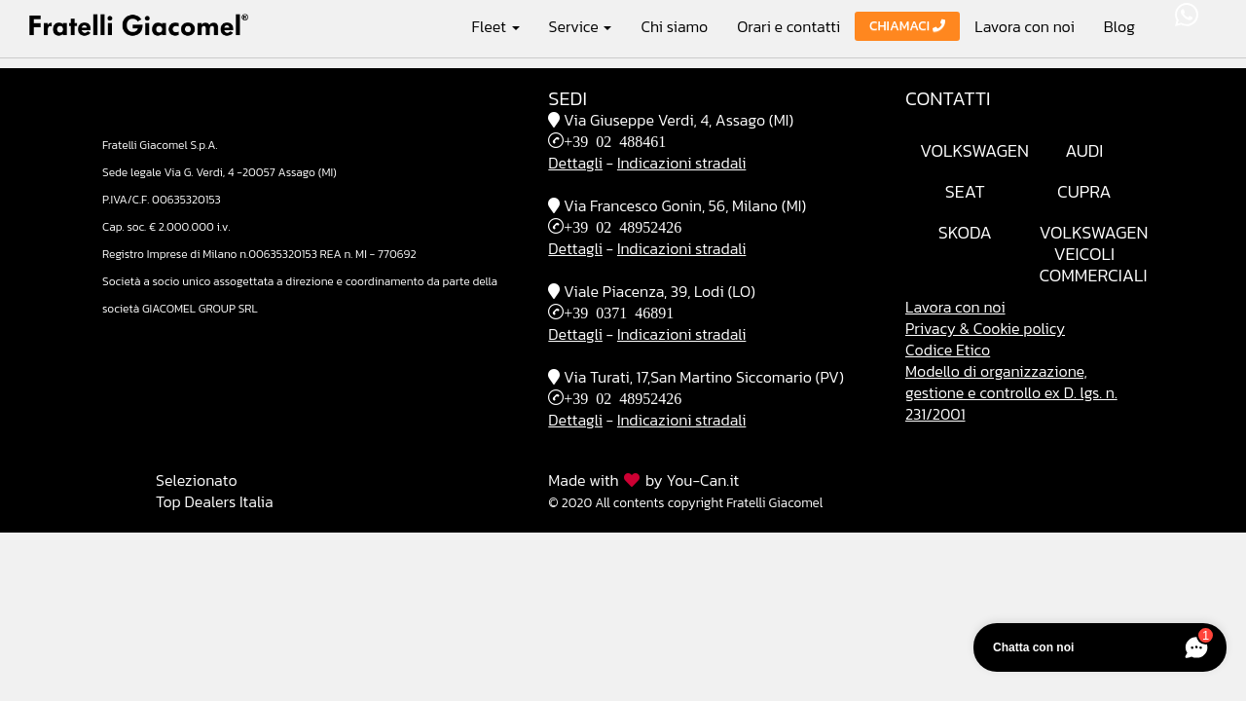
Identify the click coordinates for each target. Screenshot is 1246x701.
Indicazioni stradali (681, 162)
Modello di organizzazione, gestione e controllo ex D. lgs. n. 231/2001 (1011, 392)
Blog (1119, 26)
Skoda (965, 232)
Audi (1084, 150)
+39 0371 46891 (619, 311)
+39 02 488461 (615, 140)
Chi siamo (674, 26)
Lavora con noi (1024, 26)
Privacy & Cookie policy (985, 328)
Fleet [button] (496, 25)
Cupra (1084, 191)
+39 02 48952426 (622, 226)
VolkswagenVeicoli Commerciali (1093, 253)
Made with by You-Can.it (643, 480)
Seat (965, 191)
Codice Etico (947, 349)
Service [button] (580, 25)
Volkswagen (974, 150)
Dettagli (575, 162)
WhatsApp (1186, 14)
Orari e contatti (788, 26)
